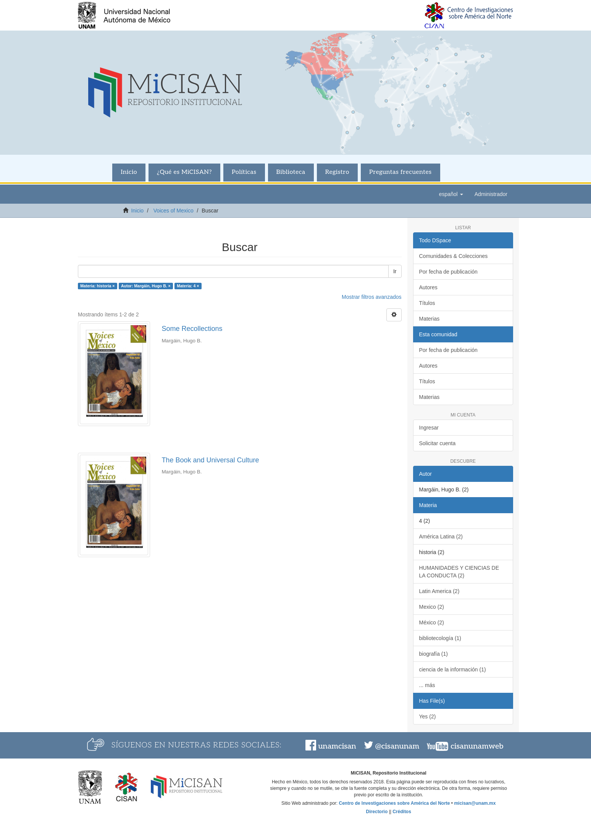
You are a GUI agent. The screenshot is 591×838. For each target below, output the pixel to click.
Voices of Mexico (173, 210)
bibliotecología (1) (440, 638)
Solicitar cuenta (437, 443)
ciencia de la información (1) (452, 669)
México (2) (431, 622)
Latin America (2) (439, 591)
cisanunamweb (477, 746)
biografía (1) (433, 654)
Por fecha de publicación (448, 272)
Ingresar (429, 428)
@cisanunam (397, 746)
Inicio (129, 172)
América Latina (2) (441, 536)
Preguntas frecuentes (400, 172)
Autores (428, 287)
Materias (429, 319)
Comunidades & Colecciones (453, 256)
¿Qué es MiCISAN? (184, 172)
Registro (337, 172)
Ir (395, 271)
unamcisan (337, 746)
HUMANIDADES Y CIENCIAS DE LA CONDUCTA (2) (459, 572)
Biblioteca (290, 172)
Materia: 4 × (188, 286)
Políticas (244, 172)
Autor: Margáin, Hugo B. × (146, 286)
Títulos (427, 303)
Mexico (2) (431, 607)
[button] (451, 194)
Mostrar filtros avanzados (371, 297)
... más (427, 685)
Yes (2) (427, 716)
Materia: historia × (97, 286)
